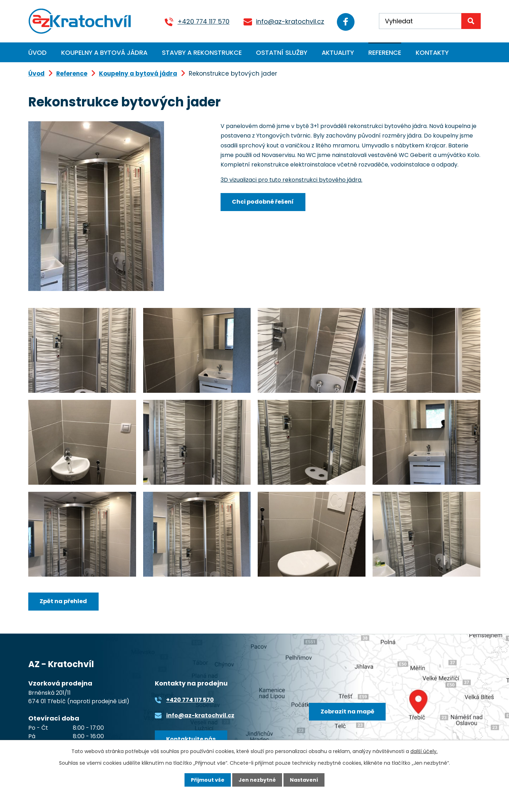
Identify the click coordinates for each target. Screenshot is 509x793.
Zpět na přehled (63, 601)
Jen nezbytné (257, 779)
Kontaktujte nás (191, 739)
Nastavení (304, 779)
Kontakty (432, 52)
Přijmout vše (207, 779)
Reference (384, 52)
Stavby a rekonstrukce (202, 52)
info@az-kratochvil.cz (290, 21)
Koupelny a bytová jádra (104, 52)
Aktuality (338, 52)
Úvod (37, 52)
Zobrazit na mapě (347, 711)
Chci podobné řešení (263, 202)
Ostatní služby (281, 52)
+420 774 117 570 (203, 21)
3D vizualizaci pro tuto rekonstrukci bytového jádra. (291, 180)
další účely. (424, 751)
